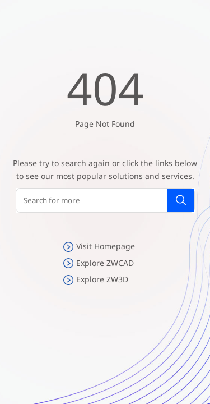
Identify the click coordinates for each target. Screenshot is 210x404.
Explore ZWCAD (98, 263)
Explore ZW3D (95, 279)
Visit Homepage (99, 246)
